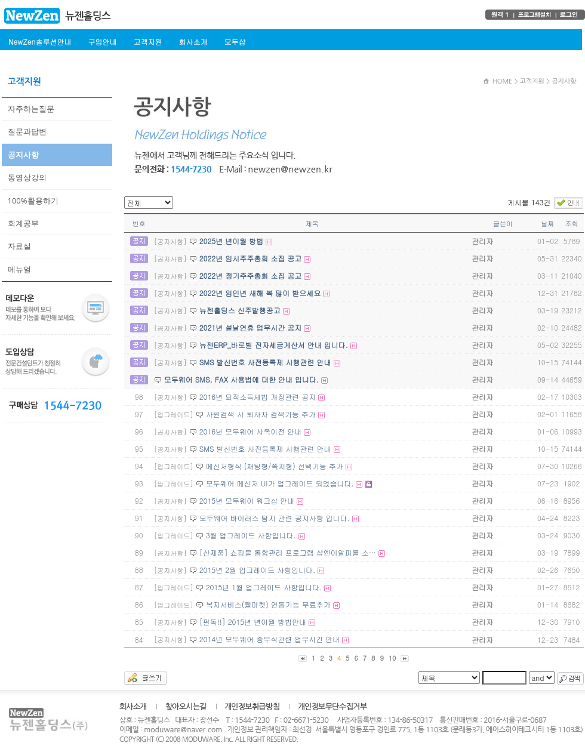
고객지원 (147, 41)
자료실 (19, 246)
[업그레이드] (173, 414)
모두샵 (234, 41)
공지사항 (23, 154)
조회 (571, 223)
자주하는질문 (31, 108)
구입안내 (102, 41)
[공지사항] (170, 241)
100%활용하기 (33, 200)
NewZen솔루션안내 (39, 41)
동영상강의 (27, 177)
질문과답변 (27, 131)
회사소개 (192, 41)
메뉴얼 (19, 269)
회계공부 (23, 223)
